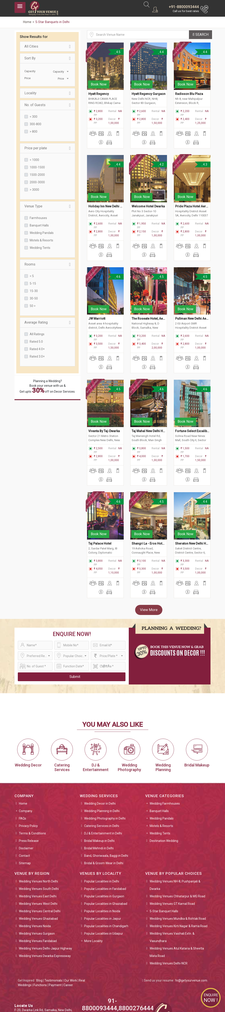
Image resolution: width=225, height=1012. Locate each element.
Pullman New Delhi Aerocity (192, 295)
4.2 (161, 156)
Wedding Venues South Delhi (39, 849)
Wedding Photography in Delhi (104, 779)
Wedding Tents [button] (160, 794)
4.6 (118, 261)
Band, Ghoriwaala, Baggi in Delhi (106, 816)
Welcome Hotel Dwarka (148, 190)
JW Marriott (96, 295)
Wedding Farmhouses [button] (165, 764)
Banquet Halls (39, 225)
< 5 (32, 276)
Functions (40, 945)
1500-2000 (37, 174)
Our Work (70, 941)
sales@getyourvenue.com (33, 980)
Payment (55, 945)
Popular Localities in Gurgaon (104, 857)
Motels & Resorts (41, 240)
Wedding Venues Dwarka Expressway (45, 916)
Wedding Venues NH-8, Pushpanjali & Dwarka (175, 845)
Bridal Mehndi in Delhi (99, 809)
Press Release (29, 801)
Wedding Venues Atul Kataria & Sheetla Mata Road (177, 912)
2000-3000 (37, 182)
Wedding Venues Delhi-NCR (168, 924)
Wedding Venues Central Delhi (39, 871)
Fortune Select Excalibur (192, 399)
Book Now (99, 76)
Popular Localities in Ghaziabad (105, 864)
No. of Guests (47, 105)
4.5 (118, 52)
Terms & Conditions (32, 794)
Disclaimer (26, 809)
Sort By (47, 58)
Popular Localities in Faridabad (105, 849)
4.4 (161, 52)
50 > (33, 306)
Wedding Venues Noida (35, 886)
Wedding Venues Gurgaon (37, 894)
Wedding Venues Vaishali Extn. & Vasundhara (172, 897)
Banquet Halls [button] (159, 771)
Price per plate (47, 148)
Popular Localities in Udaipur (103, 894)
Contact (24, 816)
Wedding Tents (40, 247)
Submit (74, 637)
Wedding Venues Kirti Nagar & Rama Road (178, 886)
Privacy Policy (28, 786)
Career (68, 945)
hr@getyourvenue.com (191, 941)
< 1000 (34, 160)
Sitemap (25, 824)
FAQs (22, 779)
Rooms (47, 264)
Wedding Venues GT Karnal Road (172, 864)
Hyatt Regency (98, 86)
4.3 (204, 156)
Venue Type (47, 206)
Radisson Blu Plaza (189, 86)
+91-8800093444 (184, 6)
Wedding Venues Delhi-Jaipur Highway (45, 909)
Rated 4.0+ (37, 349)
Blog (39, 941)
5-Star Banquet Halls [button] (164, 871)
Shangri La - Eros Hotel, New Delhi (149, 504)
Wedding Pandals (42, 233)
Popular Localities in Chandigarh (106, 886)
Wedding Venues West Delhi (38, 864)
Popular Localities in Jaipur (102, 879)
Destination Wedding (164, 801)
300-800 (35, 124)
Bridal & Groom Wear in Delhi (103, 824)
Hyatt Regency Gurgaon (148, 86)
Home (23, 764)
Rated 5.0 (36, 341)
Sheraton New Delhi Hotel (192, 504)
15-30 (34, 291)
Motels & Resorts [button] (161, 786)
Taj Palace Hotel (99, 504)
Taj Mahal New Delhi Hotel (149, 399)
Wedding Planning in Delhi (102, 771)
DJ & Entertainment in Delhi (103, 794)
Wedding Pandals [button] (162, 779)
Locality (47, 93)
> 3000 (34, 189)
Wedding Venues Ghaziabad (38, 879)
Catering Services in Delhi (101, 786)
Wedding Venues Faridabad (38, 901)
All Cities (47, 46)
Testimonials (53, 941)
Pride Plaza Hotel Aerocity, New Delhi (192, 190)
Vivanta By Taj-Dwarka (104, 399)
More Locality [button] (93, 901)
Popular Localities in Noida (102, 871)
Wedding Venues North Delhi (38, 842)
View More (149, 570)
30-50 (34, 298)
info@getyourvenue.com (32, 984)
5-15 (33, 283)
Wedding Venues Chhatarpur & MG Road (177, 857)
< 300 (33, 116)
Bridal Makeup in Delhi (99, 801)
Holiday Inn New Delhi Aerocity (105, 190)
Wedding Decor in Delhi (100, 764)
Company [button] (25, 771)
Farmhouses (38, 218)
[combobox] (58, 71)
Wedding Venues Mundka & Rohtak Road (178, 879)
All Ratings (37, 334)
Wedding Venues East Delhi (37, 857)
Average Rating (47, 322)
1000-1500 (37, 167)
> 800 (33, 131)
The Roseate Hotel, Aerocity (149, 295)
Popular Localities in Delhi (101, 842)
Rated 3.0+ (37, 356)
